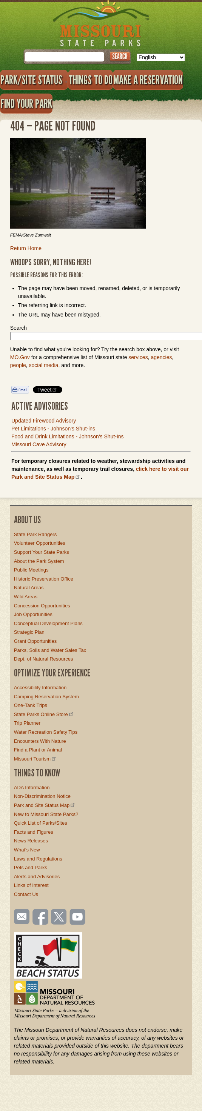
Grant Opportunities (35, 641)
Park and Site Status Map (45, 805)
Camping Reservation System (46, 696)
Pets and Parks (30, 867)
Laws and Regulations (38, 859)
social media (44, 365)
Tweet (47, 389)
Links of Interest (31, 885)
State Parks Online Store (44, 714)
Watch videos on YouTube (77, 917)
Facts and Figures (33, 832)
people (18, 365)
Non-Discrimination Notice (42, 796)
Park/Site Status (34, 79)
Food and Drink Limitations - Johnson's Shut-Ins (67, 436)
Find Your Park (26, 103)
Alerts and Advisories (37, 876)
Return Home (26, 248)
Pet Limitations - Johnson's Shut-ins (53, 429)
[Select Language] (161, 57)
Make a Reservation (148, 79)
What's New (27, 850)
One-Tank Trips (30, 705)
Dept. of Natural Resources (43, 659)
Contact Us (26, 894)
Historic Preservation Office (43, 579)
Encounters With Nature (40, 741)
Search (18, 328)
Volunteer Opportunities (39, 543)
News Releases (31, 841)
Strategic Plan (29, 632)
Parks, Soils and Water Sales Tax (50, 650)
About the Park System (39, 561)
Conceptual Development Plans (48, 623)
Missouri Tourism (35, 759)
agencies (161, 357)
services (138, 357)
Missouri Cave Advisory (38, 444)
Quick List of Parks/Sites (40, 823)
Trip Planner (27, 723)
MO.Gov (20, 357)
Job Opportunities (33, 614)
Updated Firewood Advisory (43, 421)
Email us (20, 917)
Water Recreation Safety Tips (46, 732)
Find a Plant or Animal (38, 750)
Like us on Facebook (40, 917)
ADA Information (32, 787)
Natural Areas (29, 587)
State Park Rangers (35, 534)
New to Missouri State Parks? (46, 814)
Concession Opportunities (42, 606)
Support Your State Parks (41, 552)
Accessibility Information (40, 687)
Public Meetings (31, 570)
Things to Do (90, 79)
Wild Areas (25, 596)
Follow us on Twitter (58, 917)
